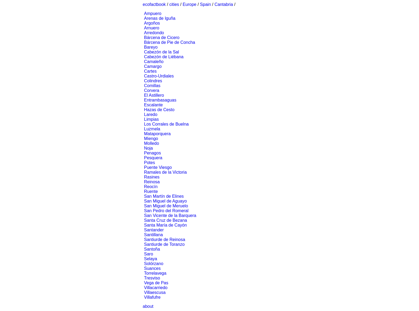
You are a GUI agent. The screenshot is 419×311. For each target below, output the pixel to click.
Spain (205, 4)
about (148, 306)
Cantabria (224, 4)
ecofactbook (154, 4)
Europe (189, 4)
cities (174, 4)
